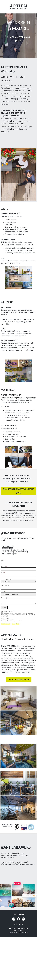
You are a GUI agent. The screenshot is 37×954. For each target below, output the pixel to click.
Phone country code (6, 579)
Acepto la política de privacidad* (12, 621)
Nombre (3, 560)
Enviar (4, 607)
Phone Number (5, 585)
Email (3, 573)
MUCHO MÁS (8, 390)
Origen (3, 592)
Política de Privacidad (7, 619)
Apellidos (4, 566)
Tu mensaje (4, 598)
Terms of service (5, 624)
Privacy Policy (15, 624)
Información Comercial (8, 611)
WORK (4, 208)
